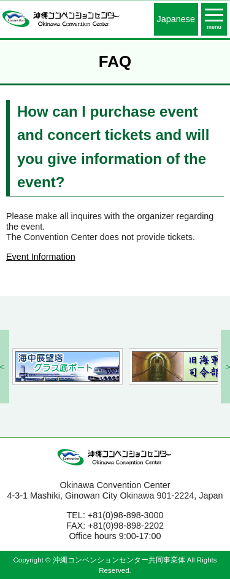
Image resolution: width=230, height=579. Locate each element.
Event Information (40, 257)
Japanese (176, 19)
